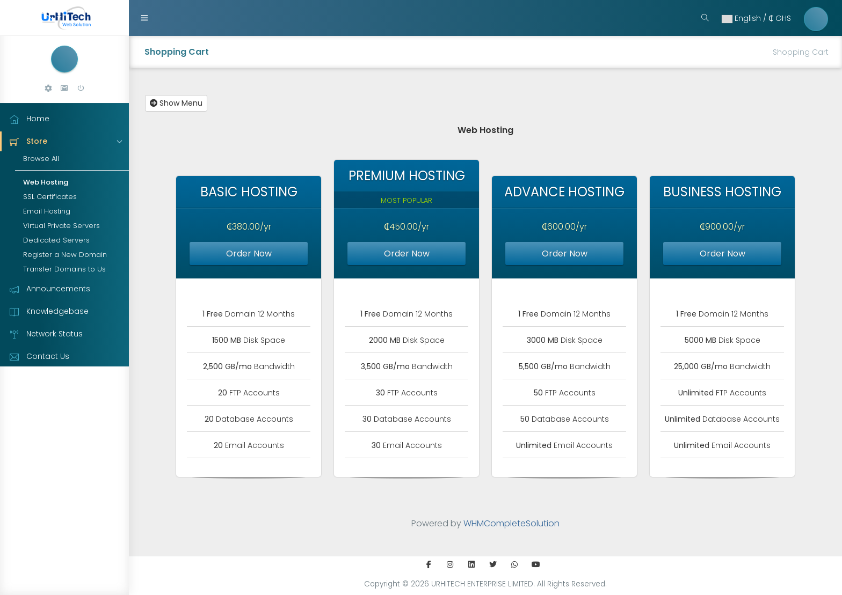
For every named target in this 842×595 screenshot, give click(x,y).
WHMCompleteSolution (511, 523)
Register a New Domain (65, 254)
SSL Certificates (50, 197)
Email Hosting (46, 211)
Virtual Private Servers (61, 226)
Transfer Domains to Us (64, 269)
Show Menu (176, 103)
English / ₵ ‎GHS (755, 18)
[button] (48, 88)
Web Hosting (45, 182)
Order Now (249, 253)
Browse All (41, 158)
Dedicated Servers (56, 240)
